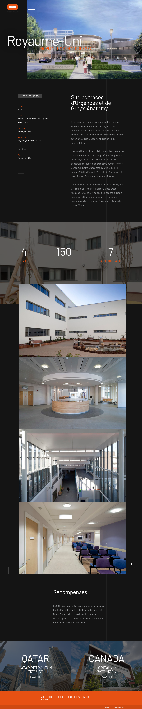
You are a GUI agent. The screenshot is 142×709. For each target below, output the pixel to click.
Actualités (46, 697)
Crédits (59, 697)
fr (129, 7)
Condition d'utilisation (78, 697)
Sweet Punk (120, 707)
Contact (45, 699)
